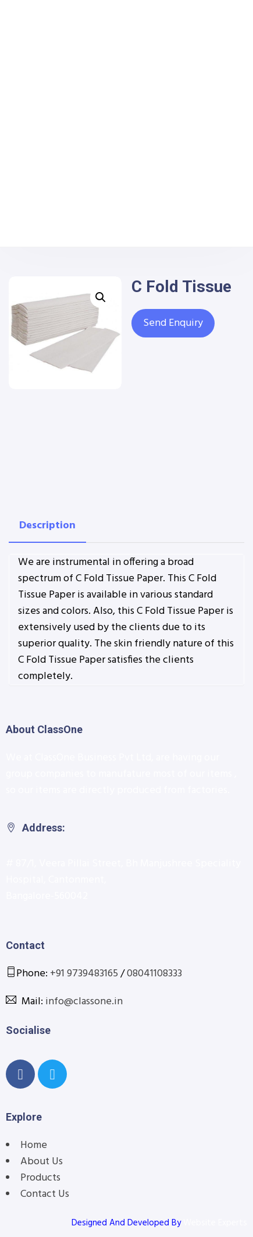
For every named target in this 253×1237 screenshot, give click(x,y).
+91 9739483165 (84, 973)
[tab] (47, 526)
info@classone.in (84, 1001)
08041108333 (154, 973)
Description (47, 525)
